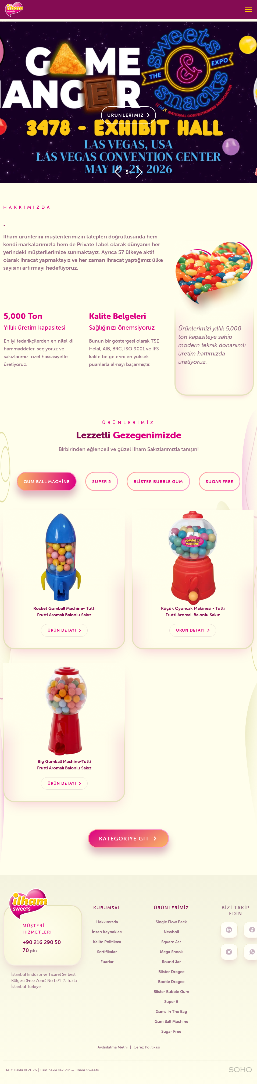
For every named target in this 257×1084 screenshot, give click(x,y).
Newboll (171, 931)
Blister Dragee (171, 971)
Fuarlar (107, 961)
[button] (139, 172)
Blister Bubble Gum (171, 991)
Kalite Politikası (107, 941)
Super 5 (171, 1001)
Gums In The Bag (171, 1011)
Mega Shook (171, 951)
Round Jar (171, 961)
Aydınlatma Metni (112, 1047)
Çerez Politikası (147, 1047)
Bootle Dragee (171, 981)
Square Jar (171, 941)
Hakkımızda (107, 921)
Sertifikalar (107, 951)
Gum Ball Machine (171, 1021)
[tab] (47, 481)
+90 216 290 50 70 (42, 946)
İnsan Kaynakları (107, 931)
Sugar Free (171, 1031)
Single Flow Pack (171, 921)
